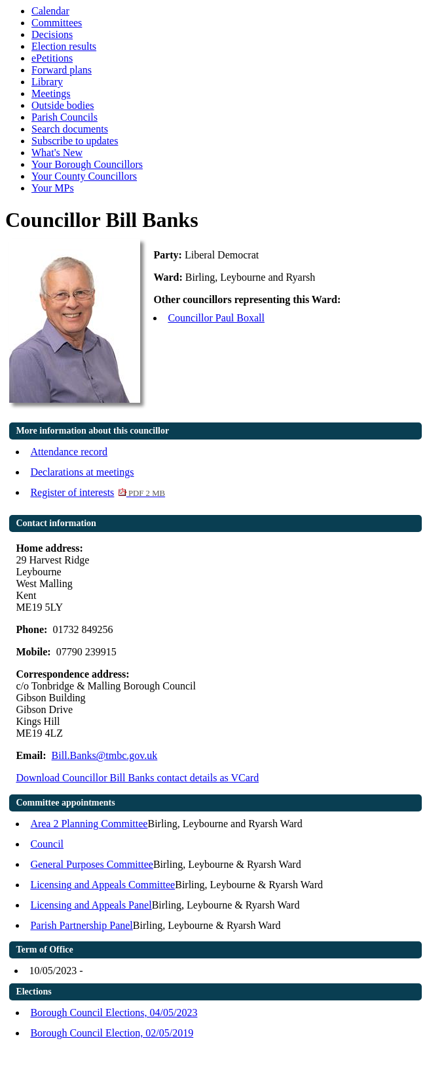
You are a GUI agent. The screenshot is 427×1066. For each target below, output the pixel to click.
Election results (63, 46)
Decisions (52, 34)
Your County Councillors (84, 176)
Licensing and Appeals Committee (102, 884)
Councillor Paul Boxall (216, 317)
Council (47, 844)
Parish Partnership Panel (81, 925)
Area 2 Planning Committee (88, 823)
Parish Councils (64, 117)
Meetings (51, 93)
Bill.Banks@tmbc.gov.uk (105, 755)
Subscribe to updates (74, 140)
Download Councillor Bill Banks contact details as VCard (137, 777)
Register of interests (97, 492)
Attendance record (68, 451)
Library (47, 81)
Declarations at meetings (82, 472)
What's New (57, 152)
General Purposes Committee (91, 864)
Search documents (69, 128)
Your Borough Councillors (87, 164)
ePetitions (52, 58)
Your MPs (52, 188)
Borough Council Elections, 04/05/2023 (113, 1012)
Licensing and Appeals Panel (90, 905)
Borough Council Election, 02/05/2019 (111, 1032)
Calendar (50, 10)
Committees (56, 22)
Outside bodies (62, 105)
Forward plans (61, 69)
